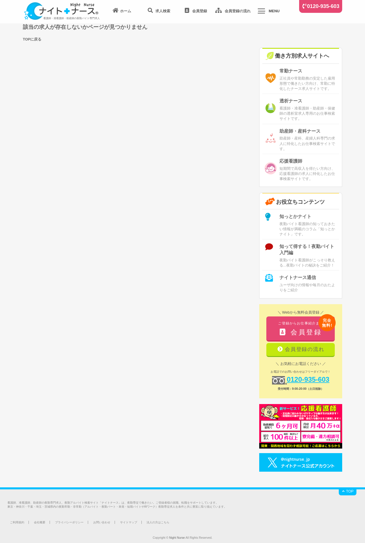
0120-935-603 (323, 6)
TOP (348, 491)
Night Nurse (177, 537)
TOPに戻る (32, 39)
